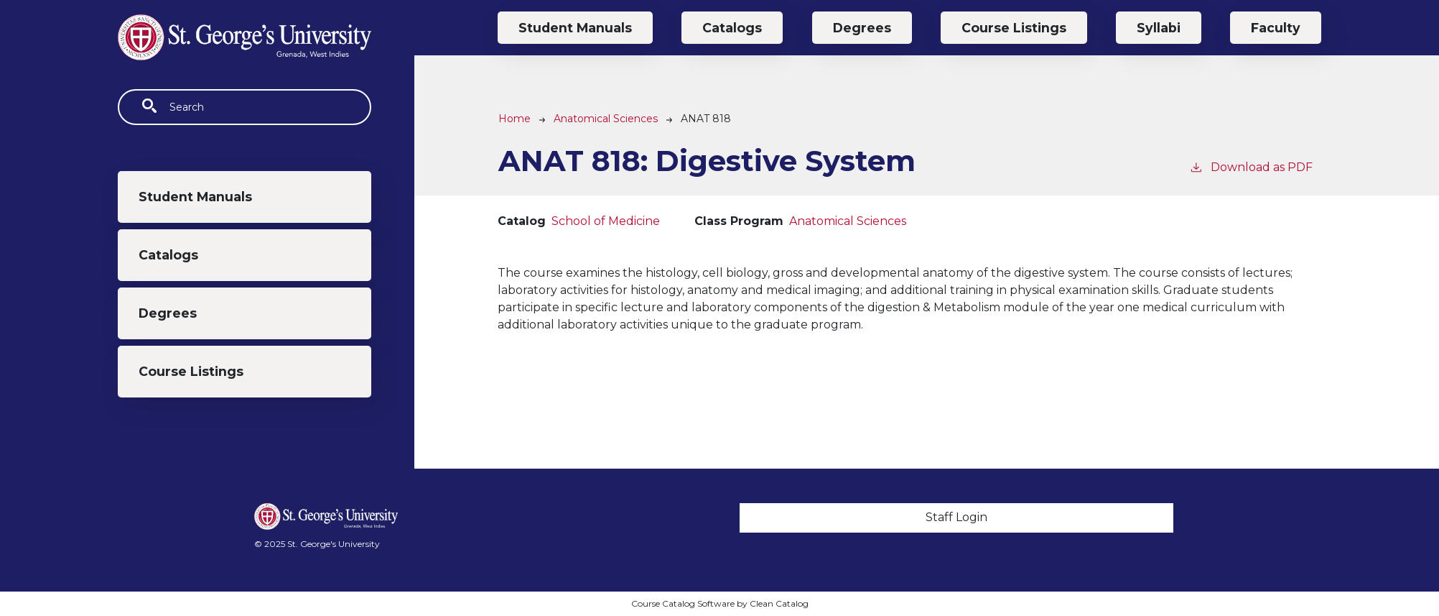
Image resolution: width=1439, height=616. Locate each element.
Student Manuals (195, 196)
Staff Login (956, 517)
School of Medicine (605, 221)
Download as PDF (1251, 166)
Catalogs (168, 254)
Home (514, 118)
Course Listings (191, 371)
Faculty (1275, 27)
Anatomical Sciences (606, 118)
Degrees (168, 313)
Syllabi (1158, 27)
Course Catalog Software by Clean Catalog (720, 603)
